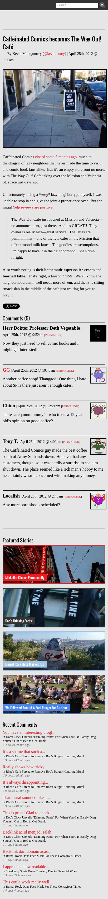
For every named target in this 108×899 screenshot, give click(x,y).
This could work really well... (27, 882)
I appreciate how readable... (26, 866)
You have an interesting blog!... (29, 732)
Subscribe (6, 5)
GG (6, 370)
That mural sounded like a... (26, 797)
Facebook (21, 5)
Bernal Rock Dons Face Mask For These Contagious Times (43, 856)
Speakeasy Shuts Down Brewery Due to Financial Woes (41, 871)
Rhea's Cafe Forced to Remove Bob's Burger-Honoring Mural (45, 756)
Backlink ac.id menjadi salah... (29, 832)
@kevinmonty (54, 54)
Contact (29, 5)
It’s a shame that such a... (24, 751)
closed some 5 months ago (56, 157)
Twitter (13, 5)
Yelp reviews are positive (32, 207)
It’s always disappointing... (25, 782)
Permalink (53, 335)
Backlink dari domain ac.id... (27, 851)
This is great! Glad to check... (27, 813)
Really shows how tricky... (25, 767)
